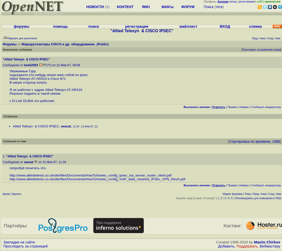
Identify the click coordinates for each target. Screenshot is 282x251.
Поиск (209, 7)
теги (219, 7)
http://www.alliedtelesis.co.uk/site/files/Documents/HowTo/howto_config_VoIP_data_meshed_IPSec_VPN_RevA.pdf (97, 179)
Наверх (244, 107)
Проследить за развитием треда (261, 49)
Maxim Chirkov (267, 242)
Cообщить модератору (266, 107)
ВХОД (225, 26)
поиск (93, 26)
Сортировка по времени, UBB (254, 141)
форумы (21, 26)
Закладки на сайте (19, 242)
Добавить (226, 246)
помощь (60, 26)
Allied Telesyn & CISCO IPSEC (36, 126)
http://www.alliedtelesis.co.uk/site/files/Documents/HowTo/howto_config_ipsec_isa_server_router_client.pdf (91, 175)
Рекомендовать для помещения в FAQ (258, 198)
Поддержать (247, 246)
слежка (255, 26)
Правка (232, 107)
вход (233, 1)
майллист (189, 26)
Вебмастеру (270, 246)
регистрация (247, 1)
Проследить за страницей (25, 246)
